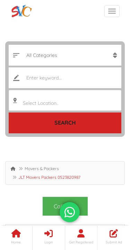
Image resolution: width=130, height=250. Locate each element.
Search (65, 122)
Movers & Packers (42, 168)
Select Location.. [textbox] (41, 103)
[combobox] (65, 100)
